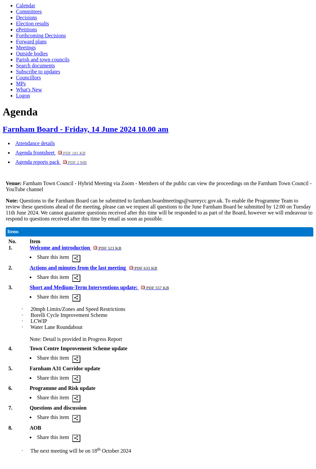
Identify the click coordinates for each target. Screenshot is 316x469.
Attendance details (35, 143)
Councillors (28, 77)
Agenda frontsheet (50, 152)
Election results (32, 23)
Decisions (26, 17)
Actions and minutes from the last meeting (93, 268)
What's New (29, 89)
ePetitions (26, 29)
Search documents (35, 65)
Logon (23, 95)
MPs (21, 83)
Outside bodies (32, 53)
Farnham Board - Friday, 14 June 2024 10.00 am (85, 129)
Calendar (25, 5)
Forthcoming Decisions (41, 35)
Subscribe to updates (38, 71)
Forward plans (31, 41)
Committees (29, 11)
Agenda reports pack (51, 162)
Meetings (26, 47)
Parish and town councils (42, 59)
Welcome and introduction (75, 248)
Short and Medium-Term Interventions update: (99, 287)
